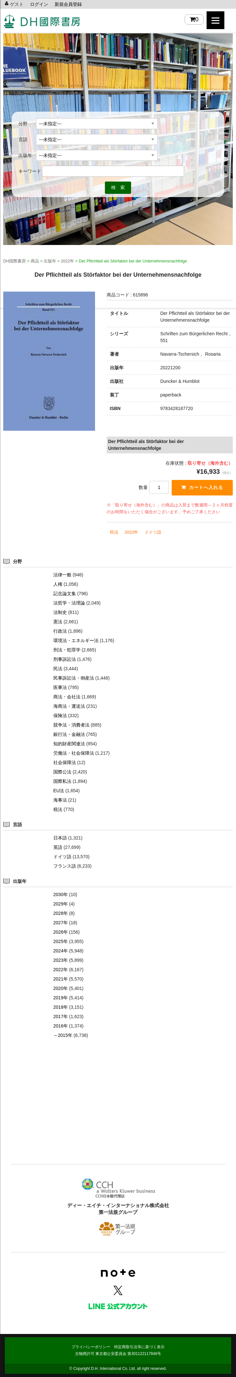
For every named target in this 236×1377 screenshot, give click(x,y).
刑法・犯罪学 (66, 649)
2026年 (60, 932)
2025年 (60, 941)
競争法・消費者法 (71, 724)
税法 (57, 809)
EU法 (58, 790)
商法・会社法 (66, 696)
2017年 (60, 1016)
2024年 (60, 950)
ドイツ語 (153, 532)
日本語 (60, 837)
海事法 (60, 800)
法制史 (60, 612)
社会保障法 (64, 762)
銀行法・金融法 (69, 734)
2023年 (60, 960)
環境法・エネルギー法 (76, 640)
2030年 (60, 894)
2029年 (60, 903)
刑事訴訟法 (64, 659)
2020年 (60, 988)
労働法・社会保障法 (73, 753)
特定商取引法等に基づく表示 (139, 1347)
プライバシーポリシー (90, 1347)
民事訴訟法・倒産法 (73, 678)
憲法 (57, 621)
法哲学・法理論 (69, 602)
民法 (114, 532)
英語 (57, 847)
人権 (57, 584)
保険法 (60, 715)
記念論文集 (64, 593)
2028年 (60, 913)
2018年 (60, 1007)
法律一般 (62, 574)
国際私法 (62, 781)
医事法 (60, 687)
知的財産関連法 (69, 743)
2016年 (60, 1025)
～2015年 (62, 1035)
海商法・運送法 (69, 706)
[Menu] (215, 20)
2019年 (60, 997)
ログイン (39, 4)
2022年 (131, 532)
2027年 (60, 922)
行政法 (60, 631)
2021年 (60, 979)
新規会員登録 (68, 4)
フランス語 (64, 866)
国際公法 (62, 771)
